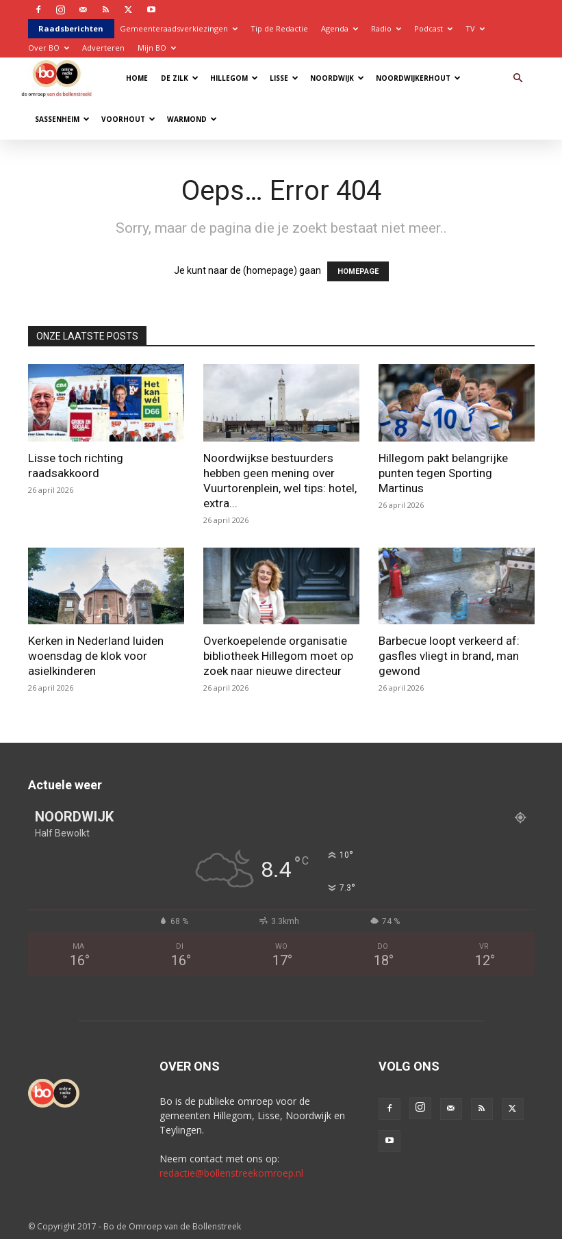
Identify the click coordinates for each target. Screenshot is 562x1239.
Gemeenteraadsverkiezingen (179, 28)
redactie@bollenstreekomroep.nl (231, 1172)
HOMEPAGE (358, 271)
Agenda (339, 28)
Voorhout (128, 119)
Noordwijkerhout (418, 78)
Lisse (284, 78)
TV (475, 28)
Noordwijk (337, 78)
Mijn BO (157, 47)
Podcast (433, 28)
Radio (386, 28)
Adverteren (103, 47)
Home (137, 78)
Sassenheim (62, 119)
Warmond (192, 119)
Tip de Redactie (279, 28)
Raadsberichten (70, 28)
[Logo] (60, 77)
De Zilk (180, 78)
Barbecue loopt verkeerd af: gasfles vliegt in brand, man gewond (449, 656)
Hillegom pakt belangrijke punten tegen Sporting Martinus (443, 473)
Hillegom (234, 78)
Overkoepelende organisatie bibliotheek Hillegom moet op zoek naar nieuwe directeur (278, 656)
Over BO (48, 47)
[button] (518, 78)
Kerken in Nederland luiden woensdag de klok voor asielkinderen (96, 656)
